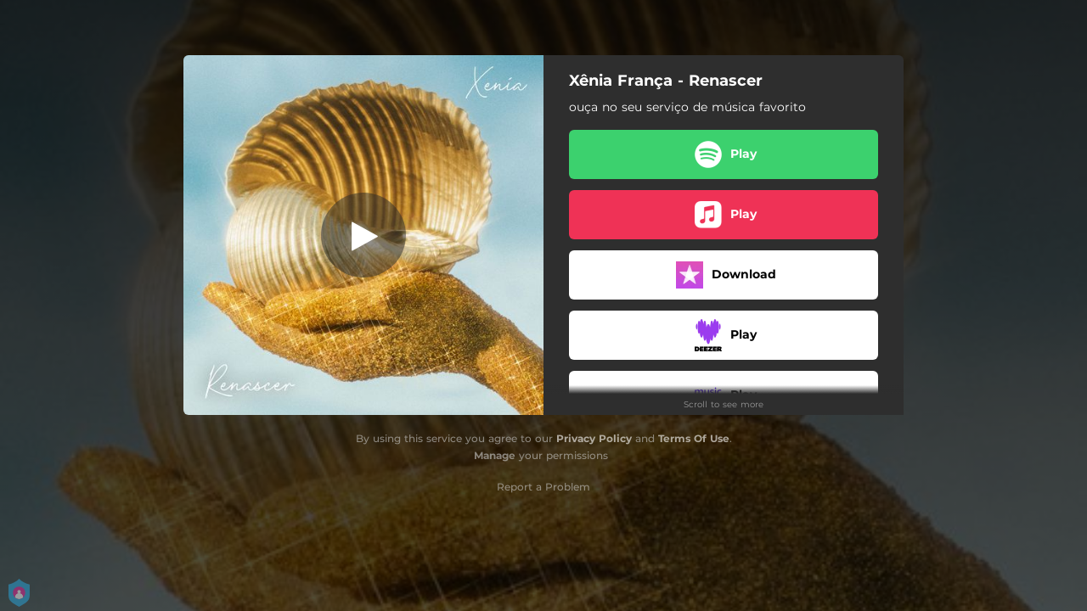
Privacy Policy (594, 438)
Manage (494, 455)
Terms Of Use (693, 438)
